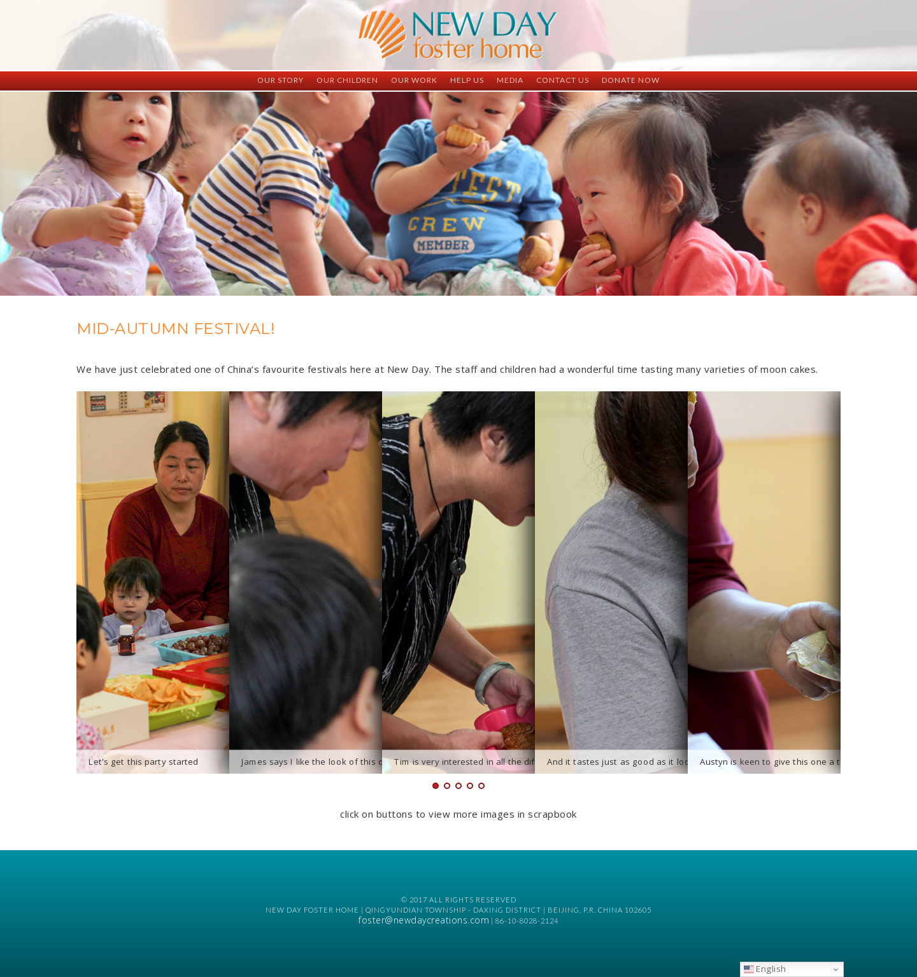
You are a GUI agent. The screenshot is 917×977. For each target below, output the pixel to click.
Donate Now (631, 80)
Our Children (347, 80)
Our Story (280, 80)
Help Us (467, 80)
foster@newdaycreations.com (424, 920)
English (765, 968)
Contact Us (562, 80)
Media (510, 80)
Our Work (414, 80)
